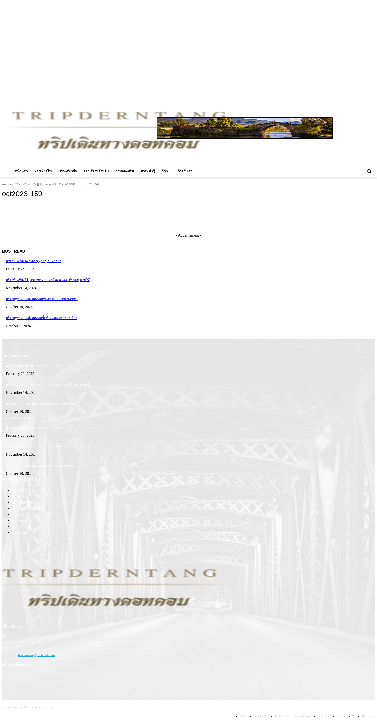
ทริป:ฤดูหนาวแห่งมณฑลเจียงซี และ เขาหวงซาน (42, 299)
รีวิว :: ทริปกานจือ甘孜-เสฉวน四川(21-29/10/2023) (47, 184)
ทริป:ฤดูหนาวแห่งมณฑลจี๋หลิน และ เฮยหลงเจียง (41, 318)
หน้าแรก (7, 184)
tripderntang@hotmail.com (36, 655)
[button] (369, 171)
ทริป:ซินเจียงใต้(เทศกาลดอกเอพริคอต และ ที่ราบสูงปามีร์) (48, 280)
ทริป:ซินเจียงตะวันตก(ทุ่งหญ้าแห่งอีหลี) (34, 261)
